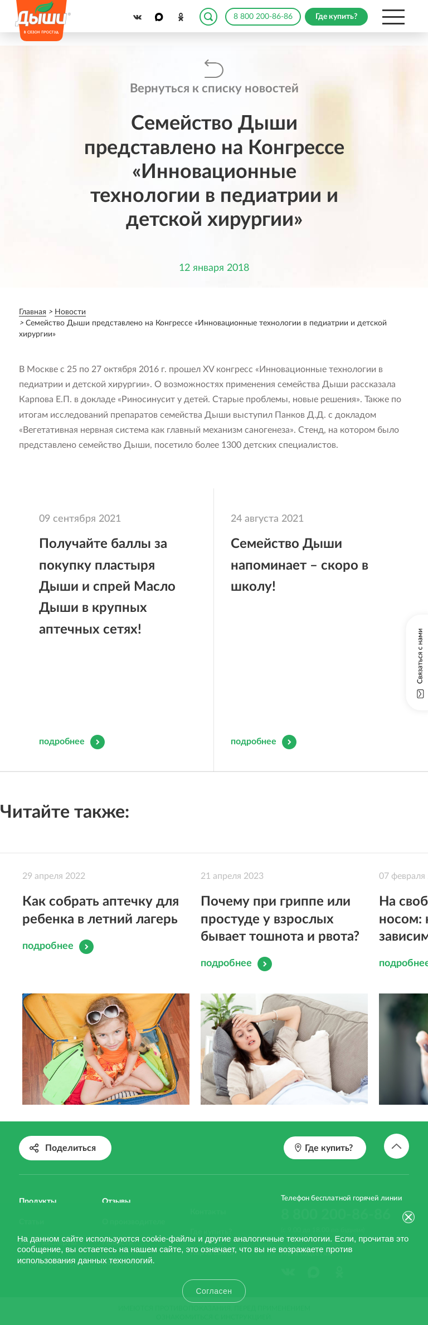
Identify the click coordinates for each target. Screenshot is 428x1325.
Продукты (37, 1163)
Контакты (208, 1174)
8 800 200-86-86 (263, 17)
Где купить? (211, 1194)
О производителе (133, 1184)
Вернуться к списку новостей (214, 88)
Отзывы (116, 1163)
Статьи (31, 1184)
